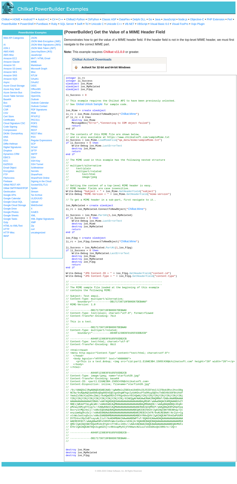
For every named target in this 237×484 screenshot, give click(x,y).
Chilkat (6, 19)
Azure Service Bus (12, 92)
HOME (16, 19)
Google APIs (9, 195)
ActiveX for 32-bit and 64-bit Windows (106, 67)
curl (33, 229)
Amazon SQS (10, 79)
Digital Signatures (12, 147)
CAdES (7, 106)
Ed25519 (8, 164)
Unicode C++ (114, 23)
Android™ (29, 19)
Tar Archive (36, 195)
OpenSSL (36, 96)
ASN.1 (6, 48)
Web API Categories (13, 38)
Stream (34, 191)
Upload (34, 202)
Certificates (9, 120)
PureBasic (42, 23)
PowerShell (27, 23)
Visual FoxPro (180, 23)
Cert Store (8, 116)
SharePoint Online (40, 178)
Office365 (36, 89)
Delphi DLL (139, 19)
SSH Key (35, 161)
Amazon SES (10, 72)
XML (33, 215)
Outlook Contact (39, 106)
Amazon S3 (9, 65)
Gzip (5, 222)
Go (150, 19)
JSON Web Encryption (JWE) (46, 41)
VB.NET (129, 23)
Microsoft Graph (39, 68)
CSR (5, 109)
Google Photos (10, 212)
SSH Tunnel (37, 164)
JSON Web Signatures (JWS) (46, 44)
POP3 (34, 123)
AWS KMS (8, 51)
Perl (229, 19)
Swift (79, 23)
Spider (34, 188)
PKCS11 (35, 120)
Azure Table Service (13, 96)
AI (4, 44)
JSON (34, 38)
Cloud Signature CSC (14, 123)
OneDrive (36, 92)
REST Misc (36, 133)
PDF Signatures (39, 109)
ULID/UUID (36, 198)
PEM (33, 113)
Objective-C (197, 19)
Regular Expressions (41, 140)
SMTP (34, 154)
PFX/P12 (35, 116)
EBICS (6, 157)
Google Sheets (10, 215)
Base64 (7, 99)
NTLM (34, 75)
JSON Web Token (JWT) (43, 48)
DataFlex (124, 19)
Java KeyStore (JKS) (41, 51)
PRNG (34, 126)
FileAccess (8, 178)
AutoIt (41, 19)
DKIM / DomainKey (13, 133)
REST (34, 130)
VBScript (142, 23)
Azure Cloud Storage (14, 85)
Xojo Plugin (198, 23)
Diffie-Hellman (10, 143)
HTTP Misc (9, 232)
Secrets (35, 171)
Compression (10, 130)
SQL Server (67, 23)
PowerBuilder (9, 23)
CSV (5, 113)
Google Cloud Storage (14, 205)
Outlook (35, 99)
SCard (34, 147)
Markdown (36, 65)
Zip (32, 225)
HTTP (6, 229)
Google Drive (10, 208)
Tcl (87, 23)
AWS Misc (8, 55)
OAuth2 (35, 82)
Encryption (8, 171)
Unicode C (97, 23)
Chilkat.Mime (128, 113)
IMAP (6, 236)
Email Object (9, 167)
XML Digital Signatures (42, 219)
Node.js (182, 19)
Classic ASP (109, 19)
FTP (5, 174)
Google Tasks (10, 219)
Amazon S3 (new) (12, 68)
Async (6, 82)
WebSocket (37, 205)
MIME (34, 62)
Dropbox (7, 150)
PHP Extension (216, 19)
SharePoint (36, 174)
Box (5, 103)
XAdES (34, 212)
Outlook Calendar (40, 103)
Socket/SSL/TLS (39, 184)
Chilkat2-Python (75, 19)
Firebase (7, 181)
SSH (33, 157)
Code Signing (10, 126)
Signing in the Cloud (41, 181)
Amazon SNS (10, 75)
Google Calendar (12, 198)
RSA (33, 137)
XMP (33, 222)
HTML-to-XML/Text (13, 225)
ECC (5, 161)
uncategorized (38, 232)
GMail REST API (11, 184)
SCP (33, 143)
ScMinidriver (37, 167)
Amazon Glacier (11, 62)
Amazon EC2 (10, 58)
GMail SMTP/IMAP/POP (15, 188)
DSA (5, 140)
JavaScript (169, 19)
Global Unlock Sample (89, 104)
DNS (5, 137)
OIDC (34, 85)
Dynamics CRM (11, 154)
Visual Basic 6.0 (159, 23)
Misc (33, 72)
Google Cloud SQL (13, 202)
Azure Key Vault (11, 89)
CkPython (93, 19)
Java (157, 19)
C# (53, 19)
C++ (60, 19)
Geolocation (9, 191)
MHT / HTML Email (40, 58)
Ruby (54, 23)
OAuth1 (35, 79)
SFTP (34, 150)
